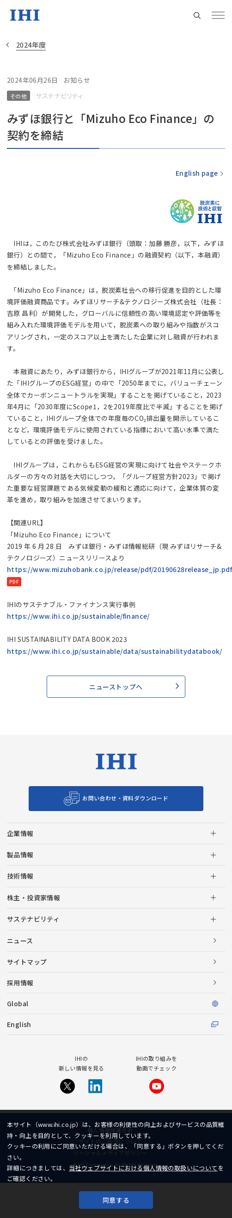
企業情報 (20, 833)
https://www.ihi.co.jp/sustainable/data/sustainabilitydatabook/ (114, 651)
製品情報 (20, 854)
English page (196, 173)
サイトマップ (27, 961)
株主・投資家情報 (33, 897)
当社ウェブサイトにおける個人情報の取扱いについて (143, 1167)
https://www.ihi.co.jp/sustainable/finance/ (78, 616)
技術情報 (20, 875)
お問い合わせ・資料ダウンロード (125, 798)
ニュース (20, 940)
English (19, 1024)
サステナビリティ (33, 918)
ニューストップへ (115, 686)
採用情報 (20, 982)
